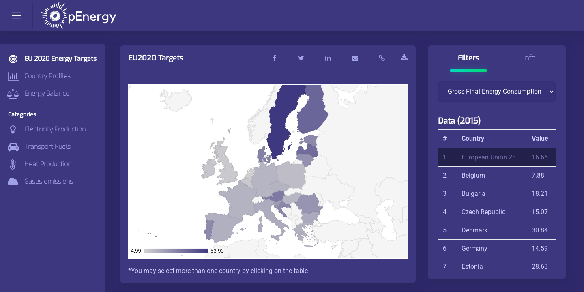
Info (529, 58)
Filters (468, 58)
